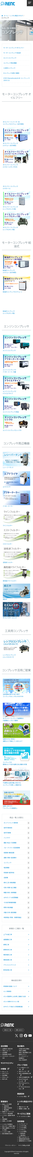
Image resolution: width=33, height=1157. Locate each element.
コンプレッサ (7, 862)
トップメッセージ (23, 1124)
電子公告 (4, 1079)
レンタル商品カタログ (24, 1102)
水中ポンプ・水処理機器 (11, 897)
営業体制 (6, 1106)
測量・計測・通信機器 (10, 912)
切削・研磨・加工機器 (10, 887)
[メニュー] (30, 3)
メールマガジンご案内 (24, 1116)
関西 (26, 1052)
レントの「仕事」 (23, 1126)
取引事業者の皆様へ (7, 1133)
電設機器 (6, 867)
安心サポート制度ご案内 (8, 1126)
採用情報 (20, 1121)
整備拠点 (21, 1058)
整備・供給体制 (8, 1108)
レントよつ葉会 (23, 1096)
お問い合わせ (19, 1030)
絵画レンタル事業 (7, 1121)
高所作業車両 (8, 828)
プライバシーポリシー (10, 1145)
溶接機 (6, 877)
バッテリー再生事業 (7, 1113)
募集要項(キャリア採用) (25, 1141)
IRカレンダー (5, 1077)
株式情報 (4, 1075)
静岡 (24, 1050)
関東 (27, 1049)
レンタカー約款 (6, 1132)
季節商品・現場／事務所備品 (12, 917)
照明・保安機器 (8, 907)
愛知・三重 (21, 1052)
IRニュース (5, 1071)
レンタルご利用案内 (7, 1124)
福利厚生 (22, 1135)
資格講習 (4, 1119)
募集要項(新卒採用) (24, 1139)
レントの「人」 (22, 1129)
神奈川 (21, 1050)
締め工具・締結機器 (10, 882)
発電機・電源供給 (9, 872)
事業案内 (4, 1101)
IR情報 (3, 1068)
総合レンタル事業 (7, 1104)
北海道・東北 (22, 1049)
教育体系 (22, 1133)
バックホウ (7, 838)
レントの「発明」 (23, 1128)
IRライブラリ (5, 1073)
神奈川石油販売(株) (24, 1077)
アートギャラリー (23, 1056)
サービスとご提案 (23, 1113)
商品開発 (6, 1110)
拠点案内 (20, 1046)
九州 (29, 1052)
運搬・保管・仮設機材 (10, 858)
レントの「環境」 (23, 1131)
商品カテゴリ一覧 (23, 1107)
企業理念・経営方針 (7, 1049)
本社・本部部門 (23, 1060)
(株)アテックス (22, 1071)
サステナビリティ (7, 1063)
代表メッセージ (6, 1050)
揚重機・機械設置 (9, 853)
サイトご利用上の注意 (24, 1145)
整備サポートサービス (8, 1112)
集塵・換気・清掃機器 (10, 892)
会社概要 (4, 1052)
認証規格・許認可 (7, 1054)
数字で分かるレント (24, 1137)
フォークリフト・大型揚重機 (12, 848)
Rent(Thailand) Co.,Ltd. (23, 1080)
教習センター (22, 1054)
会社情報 (4, 1046)
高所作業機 (7, 833)
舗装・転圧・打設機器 (10, 843)
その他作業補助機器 (10, 902)
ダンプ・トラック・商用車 (11, 823)
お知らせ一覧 (7, 1030)
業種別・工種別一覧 (24, 1109)
